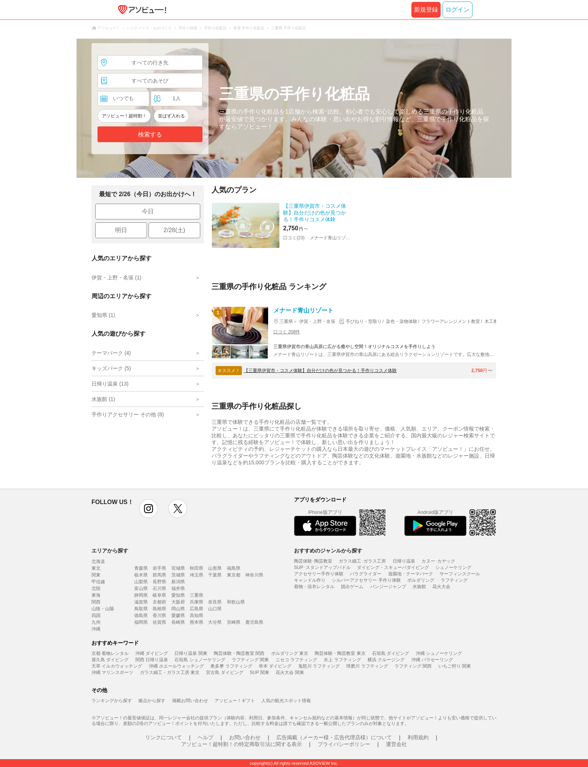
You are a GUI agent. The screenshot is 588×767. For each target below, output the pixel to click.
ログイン (458, 9)
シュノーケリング (453, 567)
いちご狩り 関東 (454, 666)
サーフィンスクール (460, 573)
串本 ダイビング (275, 666)
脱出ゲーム (352, 586)
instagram (148, 508)
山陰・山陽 (103, 608)
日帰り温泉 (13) (110, 384)
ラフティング (454, 580)
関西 (96, 602)
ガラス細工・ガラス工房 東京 (170, 672)
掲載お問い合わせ (190, 700)
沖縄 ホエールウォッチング (176, 666)
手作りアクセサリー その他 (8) (128, 414)
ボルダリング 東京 (289, 653)
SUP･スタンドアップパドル (322, 567)
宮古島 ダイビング (224, 672)
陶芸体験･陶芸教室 (313, 561)
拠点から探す (151, 700)
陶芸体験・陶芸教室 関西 (239, 653)
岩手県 (159, 568)
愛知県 (178, 595)
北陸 (96, 588)
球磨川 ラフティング (367, 666)
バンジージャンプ (388, 586)
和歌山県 (236, 602)
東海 (96, 595)
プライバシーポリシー (344, 744)
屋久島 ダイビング (110, 659)
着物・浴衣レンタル (314, 586)
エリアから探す (110, 551)
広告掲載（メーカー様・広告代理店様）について (334, 737)
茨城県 (178, 575)
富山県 (141, 588)
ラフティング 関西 (413, 666)
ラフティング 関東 (250, 659)
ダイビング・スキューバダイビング (393, 567)
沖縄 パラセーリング (432, 659)
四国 (96, 615)
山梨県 (141, 581)
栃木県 (141, 575)
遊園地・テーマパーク (410, 573)
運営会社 (396, 744)
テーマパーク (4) (111, 353)
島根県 (159, 608)
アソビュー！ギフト (234, 700)
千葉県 (215, 575)
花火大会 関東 (290, 672)
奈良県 (215, 602)
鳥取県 (141, 608)
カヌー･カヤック (438, 561)
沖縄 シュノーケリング (439, 653)
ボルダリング (420, 580)
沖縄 (96, 629)
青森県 (141, 568)
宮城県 (178, 568)
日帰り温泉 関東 (190, 653)
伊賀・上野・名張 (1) (116, 278)
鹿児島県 (254, 622)
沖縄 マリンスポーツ (112, 672)
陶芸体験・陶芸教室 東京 (340, 653)
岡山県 (178, 608)
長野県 (159, 581)
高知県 (196, 615)
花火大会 (441, 586)
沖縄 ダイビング (151, 653)
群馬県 (159, 575)
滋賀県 (141, 602)
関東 (96, 575)
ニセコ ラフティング (296, 659)
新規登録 (426, 9)
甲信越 (98, 581)
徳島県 (141, 615)
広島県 (196, 608)
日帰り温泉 (404, 561)
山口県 (215, 608)
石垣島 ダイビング (390, 653)
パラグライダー (365, 573)
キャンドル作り (310, 580)
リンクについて (163, 737)
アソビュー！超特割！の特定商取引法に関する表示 (241, 744)
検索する (150, 134)
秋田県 (196, 568)
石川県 (159, 588)
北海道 (98, 561)
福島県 (233, 568)
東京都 (233, 575)
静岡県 (141, 595)
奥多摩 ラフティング (231, 666)
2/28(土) (174, 230)
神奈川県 (254, 575)
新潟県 (178, 581)
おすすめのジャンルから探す (328, 551)
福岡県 (141, 622)
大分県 (215, 622)
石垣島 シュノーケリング (199, 659)
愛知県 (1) (103, 315)
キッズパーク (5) (111, 368)
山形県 (215, 568)
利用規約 (418, 737)
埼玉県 (196, 575)
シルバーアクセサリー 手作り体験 (366, 580)
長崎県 (178, 622)
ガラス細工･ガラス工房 (362, 561)
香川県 (159, 615)
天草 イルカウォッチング (117, 666)
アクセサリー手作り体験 (319, 573)
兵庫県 (196, 602)
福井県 (178, 588)
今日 (148, 211)
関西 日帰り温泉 (151, 659)
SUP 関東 (259, 672)
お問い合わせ (245, 737)
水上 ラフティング (342, 659)
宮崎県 (233, 622)
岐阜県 (159, 595)
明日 (121, 230)
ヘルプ (205, 737)
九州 (96, 622)
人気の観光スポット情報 (286, 700)
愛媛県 (178, 615)
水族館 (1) (103, 399)
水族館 (419, 586)
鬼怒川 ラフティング (319, 666)
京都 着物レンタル (110, 653)
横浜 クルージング (386, 659)
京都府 (159, 602)
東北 (96, 568)
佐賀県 (159, 622)
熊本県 (196, 622)
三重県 (196, 595)
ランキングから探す (112, 700)
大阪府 (178, 602)
